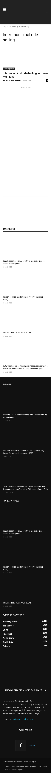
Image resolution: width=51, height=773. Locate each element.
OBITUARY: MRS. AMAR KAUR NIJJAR (17, 333)
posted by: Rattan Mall (12, 80)
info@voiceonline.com (23, 719)
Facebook (32, 745)
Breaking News (9, 69)
